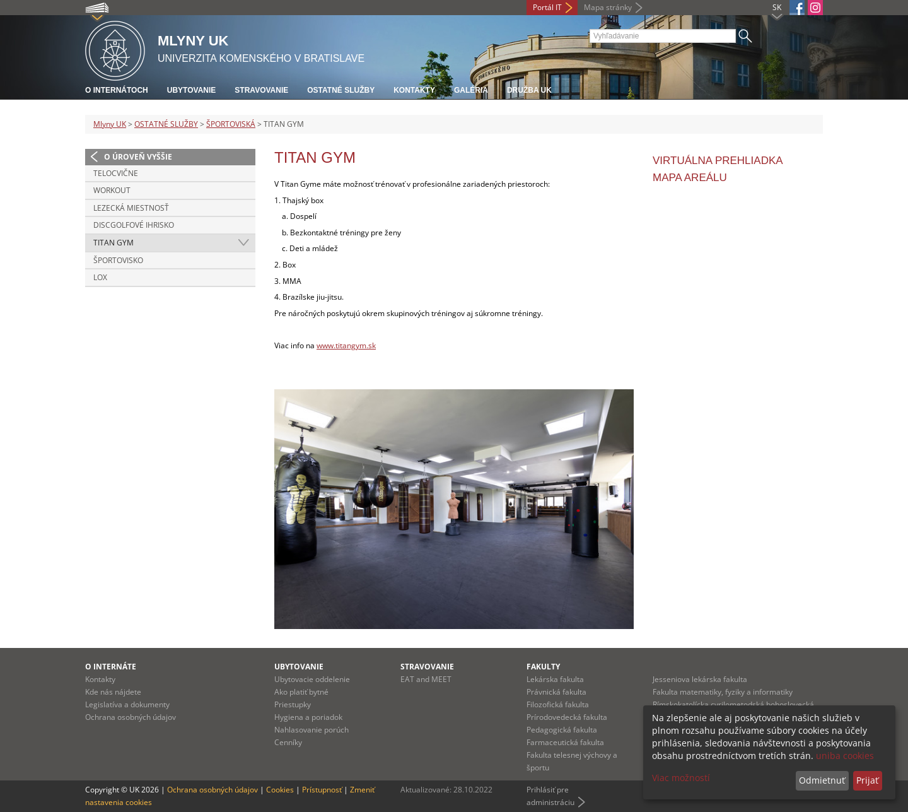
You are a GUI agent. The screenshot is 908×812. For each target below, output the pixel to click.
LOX (100, 277)
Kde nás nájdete (113, 691)
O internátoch (116, 90)
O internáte (110, 666)
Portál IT (547, 7)
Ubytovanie (191, 90)
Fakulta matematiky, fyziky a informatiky (723, 691)
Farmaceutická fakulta (565, 742)
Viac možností (681, 778)
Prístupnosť (322, 789)
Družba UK (529, 90)
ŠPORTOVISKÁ (230, 124)
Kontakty (414, 90)
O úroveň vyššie (138, 156)
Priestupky (292, 704)
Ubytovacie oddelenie (312, 679)
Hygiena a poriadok (308, 717)
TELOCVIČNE (115, 173)
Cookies (280, 789)
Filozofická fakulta (558, 704)
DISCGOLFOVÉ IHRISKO (133, 225)
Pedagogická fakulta (562, 729)
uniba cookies (845, 756)
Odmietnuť (822, 780)
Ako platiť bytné (301, 691)
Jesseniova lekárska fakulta (700, 679)
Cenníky (288, 742)
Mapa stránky (608, 7)
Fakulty (543, 666)
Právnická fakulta (556, 691)
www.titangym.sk (346, 345)
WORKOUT (112, 190)
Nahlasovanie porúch (311, 729)
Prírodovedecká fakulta (567, 717)
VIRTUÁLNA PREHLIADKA (718, 161)
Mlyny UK (109, 124)
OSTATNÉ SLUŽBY (166, 124)
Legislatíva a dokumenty (127, 704)
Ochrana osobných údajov (130, 717)
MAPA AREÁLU (690, 178)
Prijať (867, 780)
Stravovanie (261, 90)
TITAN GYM (113, 242)
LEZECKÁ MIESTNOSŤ (131, 208)
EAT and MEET (425, 679)
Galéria (471, 90)
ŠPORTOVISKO (118, 260)
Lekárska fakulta (555, 679)
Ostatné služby (341, 90)
